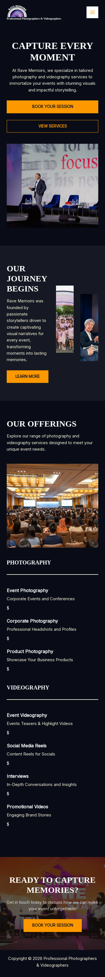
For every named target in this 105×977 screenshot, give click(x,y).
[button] (52, 106)
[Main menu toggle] (92, 12)
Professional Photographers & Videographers (34, 18)
